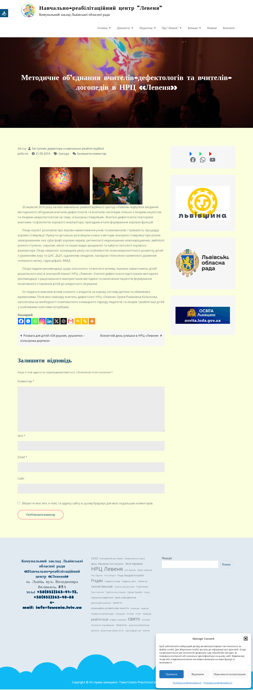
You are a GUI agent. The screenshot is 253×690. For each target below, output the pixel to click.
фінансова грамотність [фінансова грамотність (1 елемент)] (112, 631)
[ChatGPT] (63, 322)
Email (22, 458)
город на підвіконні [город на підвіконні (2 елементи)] (102, 598)
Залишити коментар (91, 154)
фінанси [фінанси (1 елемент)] (95, 631)
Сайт (21, 479)
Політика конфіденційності (187, 682)
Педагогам (145, 28)
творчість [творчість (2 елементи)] (121, 625)
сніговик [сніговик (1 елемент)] (146, 620)
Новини (212, 28)
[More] (92, 322)
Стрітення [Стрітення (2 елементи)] (142, 587)
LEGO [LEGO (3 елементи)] (94, 559)
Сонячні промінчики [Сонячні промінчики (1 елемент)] (124, 587)
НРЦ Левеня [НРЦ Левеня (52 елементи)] (107, 569)
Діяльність (123, 28)
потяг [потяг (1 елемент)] (138, 614)
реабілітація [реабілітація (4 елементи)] (99, 620)
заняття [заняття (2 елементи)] (117, 603)
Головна (102, 28)
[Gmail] (71, 322)
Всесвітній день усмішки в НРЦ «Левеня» (129, 336)
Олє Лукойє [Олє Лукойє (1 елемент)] (130, 570)
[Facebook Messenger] (28, 322)
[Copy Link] (85, 322)
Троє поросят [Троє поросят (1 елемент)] (97, 592)
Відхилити (198, 674)
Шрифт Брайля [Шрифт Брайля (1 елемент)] (134, 592)
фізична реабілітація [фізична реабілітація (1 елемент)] (139, 625)
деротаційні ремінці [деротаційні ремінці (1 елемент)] (101, 603)
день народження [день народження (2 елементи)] (125, 598)
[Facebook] (21, 322)
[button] (246, 638)
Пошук (167, 559)
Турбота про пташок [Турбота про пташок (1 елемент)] (116, 592)
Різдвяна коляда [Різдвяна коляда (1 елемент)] (112, 582)
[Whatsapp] (35, 322)
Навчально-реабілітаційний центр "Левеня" (103, 8)
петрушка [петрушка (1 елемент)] (120, 614)
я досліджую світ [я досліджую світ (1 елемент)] (133, 631)
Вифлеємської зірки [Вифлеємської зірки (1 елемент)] (135, 559)
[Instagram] (42, 322)
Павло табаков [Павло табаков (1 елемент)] (144, 570)
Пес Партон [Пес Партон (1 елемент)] (97, 576)
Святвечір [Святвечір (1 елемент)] (143, 582)
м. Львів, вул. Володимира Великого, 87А (52, 585)
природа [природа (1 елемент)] (147, 614)
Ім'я (21, 436)
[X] (56, 322)
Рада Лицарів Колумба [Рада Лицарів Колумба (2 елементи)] (131, 576)
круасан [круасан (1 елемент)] (145, 609)
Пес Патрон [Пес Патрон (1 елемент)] (110, 576)
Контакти (228, 28)
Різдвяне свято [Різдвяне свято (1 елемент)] (129, 582)
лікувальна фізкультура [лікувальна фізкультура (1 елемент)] (102, 614)
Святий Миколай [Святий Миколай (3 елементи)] (102, 587)
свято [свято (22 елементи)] (134, 619)
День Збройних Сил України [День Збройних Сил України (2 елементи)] (107, 564)
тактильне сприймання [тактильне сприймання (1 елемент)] (102, 625)
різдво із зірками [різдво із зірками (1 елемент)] (118, 620)
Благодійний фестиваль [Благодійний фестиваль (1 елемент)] (111, 559)
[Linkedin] (49, 322)
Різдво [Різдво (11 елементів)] (97, 581)
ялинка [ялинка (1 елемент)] (146, 631)
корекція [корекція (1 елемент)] (134, 609)
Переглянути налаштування (230, 674)
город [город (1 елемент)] (147, 592)
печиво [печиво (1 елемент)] (130, 614)
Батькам (193, 28)
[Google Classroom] (78, 322)
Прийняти (171, 674)
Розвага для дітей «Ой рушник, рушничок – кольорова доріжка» (52, 338)
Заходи (63, 154)
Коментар (26, 382)
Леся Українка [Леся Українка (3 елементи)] (134, 564)
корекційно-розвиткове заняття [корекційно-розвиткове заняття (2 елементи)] (110, 608)
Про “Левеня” (170, 28)
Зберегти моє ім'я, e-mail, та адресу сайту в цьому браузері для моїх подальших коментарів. (87, 503)
